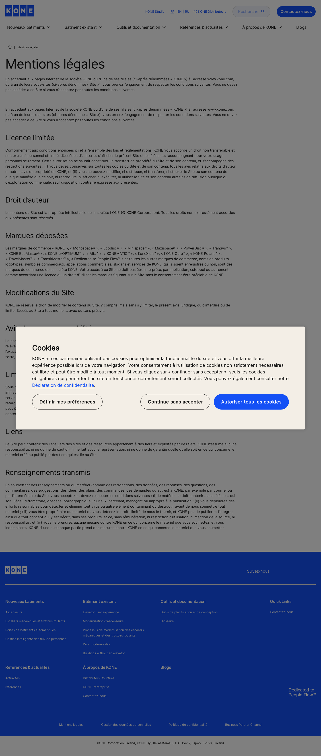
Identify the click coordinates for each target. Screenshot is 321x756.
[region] (160, 378)
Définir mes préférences (67, 402)
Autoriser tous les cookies (251, 402)
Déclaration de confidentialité (63, 385)
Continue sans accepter (175, 402)
